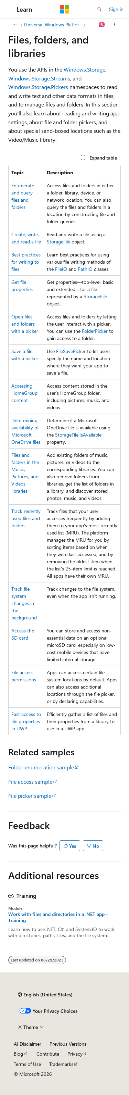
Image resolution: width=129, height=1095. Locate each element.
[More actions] (115, 24)
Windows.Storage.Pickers (38, 86)
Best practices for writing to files (26, 261)
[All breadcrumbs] (14, 24)
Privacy (75, 1053)
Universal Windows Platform (53, 24)
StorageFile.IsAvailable (78, 434)
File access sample (30, 781)
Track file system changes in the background (24, 603)
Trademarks (61, 1064)
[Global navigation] (7, 9)
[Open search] (99, 9)
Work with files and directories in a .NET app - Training (58, 917)
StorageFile (58, 241)
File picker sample (29, 795)
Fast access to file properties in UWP (26, 721)
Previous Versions (68, 1044)
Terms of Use (27, 1064)
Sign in (116, 9)
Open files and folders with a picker (24, 323)
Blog (18, 1053)
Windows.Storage (84, 69)
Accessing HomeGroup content (24, 392)
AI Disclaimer (27, 1044)
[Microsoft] (64, 9)
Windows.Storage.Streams (39, 78)
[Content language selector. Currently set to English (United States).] (45, 994)
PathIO (85, 269)
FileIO (61, 269)
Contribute (47, 1053)
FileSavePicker (71, 351)
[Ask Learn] (102, 24)
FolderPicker (95, 331)
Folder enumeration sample (41, 767)
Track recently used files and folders (26, 518)
